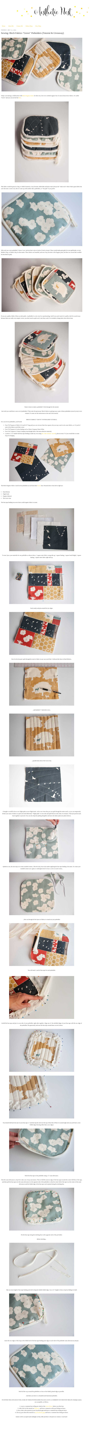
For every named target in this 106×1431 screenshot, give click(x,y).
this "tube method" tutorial (48, 433)
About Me (11, 26)
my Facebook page (40, 1412)
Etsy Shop (38, 26)
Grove (39, 485)
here (20, 97)
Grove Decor (49, 1406)
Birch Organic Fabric (28, 95)
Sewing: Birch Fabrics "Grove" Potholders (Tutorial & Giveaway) (32, 33)
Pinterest (36, 1408)
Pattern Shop (29, 26)
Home (3, 26)
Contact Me (20, 26)
